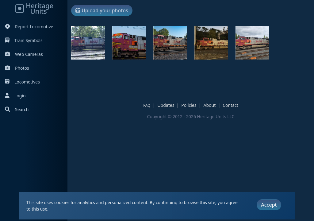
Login (15, 96)
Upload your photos (101, 10)
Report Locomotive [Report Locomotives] (29, 26)
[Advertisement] (182, 69)
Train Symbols (24, 40)
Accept (269, 204)
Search (17, 109)
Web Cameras (24, 54)
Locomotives (22, 82)
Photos (17, 68)
